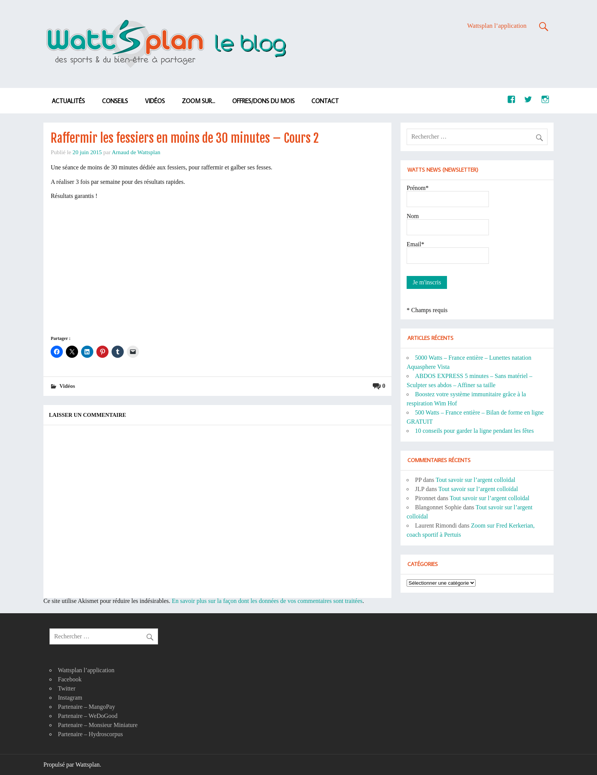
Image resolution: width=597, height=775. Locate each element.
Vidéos (155, 101)
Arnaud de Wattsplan (136, 152)
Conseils (115, 101)
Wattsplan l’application (497, 25)
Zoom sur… (198, 101)
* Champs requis (427, 310)
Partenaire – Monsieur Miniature (97, 725)
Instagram (70, 697)
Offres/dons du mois (263, 101)
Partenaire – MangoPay (86, 706)
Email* (415, 244)
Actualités (68, 101)
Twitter (66, 688)
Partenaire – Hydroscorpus (90, 734)
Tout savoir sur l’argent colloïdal (475, 480)
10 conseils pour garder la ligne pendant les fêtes (474, 430)
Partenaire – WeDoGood (88, 716)
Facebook (69, 679)
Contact (325, 101)
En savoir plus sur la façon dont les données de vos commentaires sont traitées (267, 601)
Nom (413, 216)
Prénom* (418, 188)
